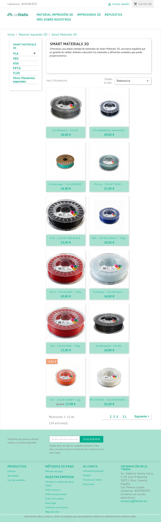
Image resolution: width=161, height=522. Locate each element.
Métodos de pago (54, 471)
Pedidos (87, 475)
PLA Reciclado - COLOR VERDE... (65, 184)
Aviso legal (50, 503)
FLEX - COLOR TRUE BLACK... (66, 238)
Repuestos (113, 15)
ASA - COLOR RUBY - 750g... (65, 345)
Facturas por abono (92, 479)
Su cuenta (90, 466)
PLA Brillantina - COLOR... (65, 130)
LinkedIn (125, 439)
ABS (16, 58)
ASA (16, 63)
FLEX (16, 73)
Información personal (93, 471)
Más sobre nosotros (53, 20)
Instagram (118, 439)
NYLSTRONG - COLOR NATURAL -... (109, 399)
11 (124, 417)
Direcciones (88, 484)
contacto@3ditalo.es (134, 501)
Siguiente (142, 416)
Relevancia (133, 81)
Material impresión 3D (54, 15)
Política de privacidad (55, 494)
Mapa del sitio (52, 511)
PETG (16, 68)
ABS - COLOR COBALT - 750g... (109, 238)
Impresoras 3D (89, 15)
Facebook (111, 439)
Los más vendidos (16, 480)
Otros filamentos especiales (24, 79)
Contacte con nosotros (56, 507)
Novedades (13, 475)
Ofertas (11, 471)
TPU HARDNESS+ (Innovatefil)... (109, 130)
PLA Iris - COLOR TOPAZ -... (109, 184)
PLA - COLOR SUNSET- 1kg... (65, 399)
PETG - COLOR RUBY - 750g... (65, 292)
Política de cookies (54, 498)
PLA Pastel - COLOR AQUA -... (109, 292)
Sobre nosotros (53, 489)
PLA (15, 54)
